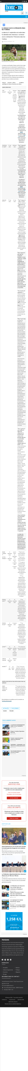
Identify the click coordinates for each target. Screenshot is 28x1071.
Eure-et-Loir (12, 950)
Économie (5, 972)
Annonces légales (22, 13)
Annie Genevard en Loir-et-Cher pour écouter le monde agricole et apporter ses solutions (14, 847)
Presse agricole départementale (13, 1003)
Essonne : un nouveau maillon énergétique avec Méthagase (18, 905)
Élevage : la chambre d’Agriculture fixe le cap (17, 732)
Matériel (17, 967)
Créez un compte (14, 818)
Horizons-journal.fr (6, 942)
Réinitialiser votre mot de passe (14, 794)
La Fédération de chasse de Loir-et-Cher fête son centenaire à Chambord (17, 887)
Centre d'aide (21, 999)
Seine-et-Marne (5, 952)
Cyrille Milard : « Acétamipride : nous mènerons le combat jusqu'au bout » (18, 745)
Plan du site (12, 999)
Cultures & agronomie (8, 969)
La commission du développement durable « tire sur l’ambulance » (18, 725)
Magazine (18, 972)
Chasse (5, 710)
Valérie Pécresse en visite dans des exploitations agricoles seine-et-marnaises (18, 894)
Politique (18, 969)
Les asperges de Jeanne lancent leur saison (16, 900)
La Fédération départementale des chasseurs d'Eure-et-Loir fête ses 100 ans (14, 874)
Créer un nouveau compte (14, 792)
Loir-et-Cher (19, 950)
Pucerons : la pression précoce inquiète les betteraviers (17, 739)
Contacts (4, 999)
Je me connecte (26, 13)
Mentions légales (13, 1001)
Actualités (6, 708)
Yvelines (11, 710)
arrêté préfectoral (6, 701)
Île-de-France (15, 708)
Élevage (5, 974)
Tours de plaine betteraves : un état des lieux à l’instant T (18, 752)
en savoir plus (14, 927)
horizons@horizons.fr (7, 985)
